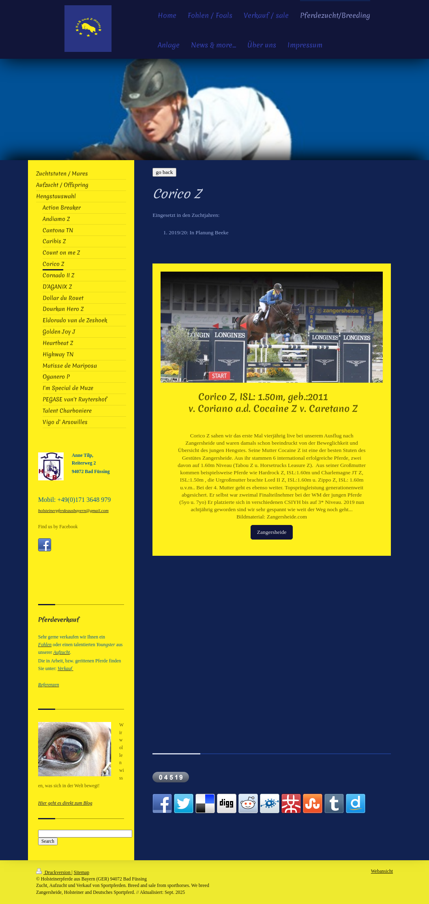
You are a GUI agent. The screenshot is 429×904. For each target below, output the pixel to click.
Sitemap (81, 872)
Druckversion (53, 872)
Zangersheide (272, 532)
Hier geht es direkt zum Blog (65, 803)
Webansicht (382, 871)
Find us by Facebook (58, 526)
